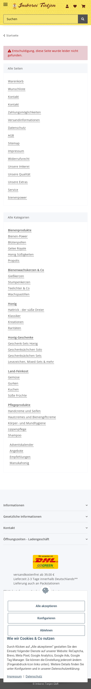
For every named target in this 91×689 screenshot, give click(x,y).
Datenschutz (17, 128)
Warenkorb (16, 81)
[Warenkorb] (83, 6)
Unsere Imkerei (18, 166)
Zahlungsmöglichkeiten (24, 112)
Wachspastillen (18, 294)
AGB (11, 135)
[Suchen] (40, 18)
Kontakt (13, 97)
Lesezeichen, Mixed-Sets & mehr (31, 362)
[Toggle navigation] (5, 2)
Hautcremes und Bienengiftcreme (32, 417)
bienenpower (17, 197)
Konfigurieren (46, 618)
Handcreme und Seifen (24, 411)
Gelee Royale (17, 248)
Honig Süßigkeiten (21, 254)
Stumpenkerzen (19, 282)
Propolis (13, 260)
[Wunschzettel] (75, 6)
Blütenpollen (17, 242)
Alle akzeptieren (46, 606)
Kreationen (16, 322)
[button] (67, 6)
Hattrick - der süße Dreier (26, 310)
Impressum (16, 151)
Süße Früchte (17, 395)
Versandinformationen (24, 120)
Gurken (13, 383)
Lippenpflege (17, 429)
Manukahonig (19, 463)
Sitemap (14, 143)
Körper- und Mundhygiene (27, 423)
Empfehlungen (20, 457)
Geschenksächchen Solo (25, 350)
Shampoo (14, 435)
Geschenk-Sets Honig (23, 343)
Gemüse (14, 377)
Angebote (16, 451)
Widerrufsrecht (18, 159)
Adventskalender (21, 445)
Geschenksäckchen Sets (24, 356)
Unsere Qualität (19, 174)
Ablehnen (46, 630)
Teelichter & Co (18, 288)
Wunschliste (16, 89)
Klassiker (14, 316)
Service (13, 190)
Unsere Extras (18, 182)
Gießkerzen (16, 276)
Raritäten (14, 328)
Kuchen (13, 389)
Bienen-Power (18, 236)
